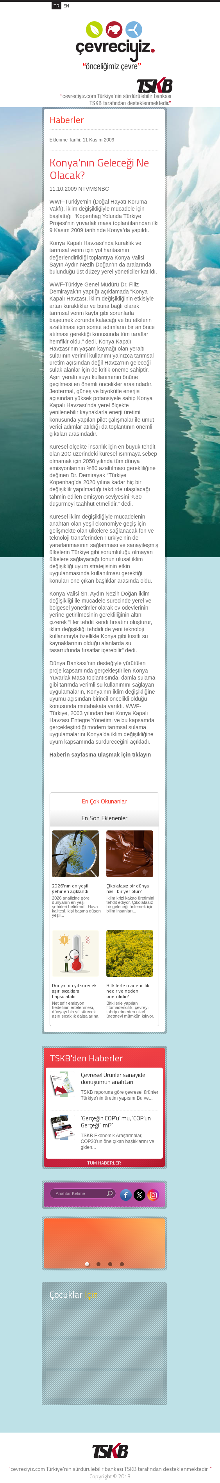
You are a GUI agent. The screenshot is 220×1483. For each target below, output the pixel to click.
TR (56, 5)
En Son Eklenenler (104, 818)
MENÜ (156, 14)
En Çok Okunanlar (104, 801)
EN (66, 5)
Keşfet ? (104, 1322)
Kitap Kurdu (104, 1384)
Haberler (67, 120)
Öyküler (104, 1354)
